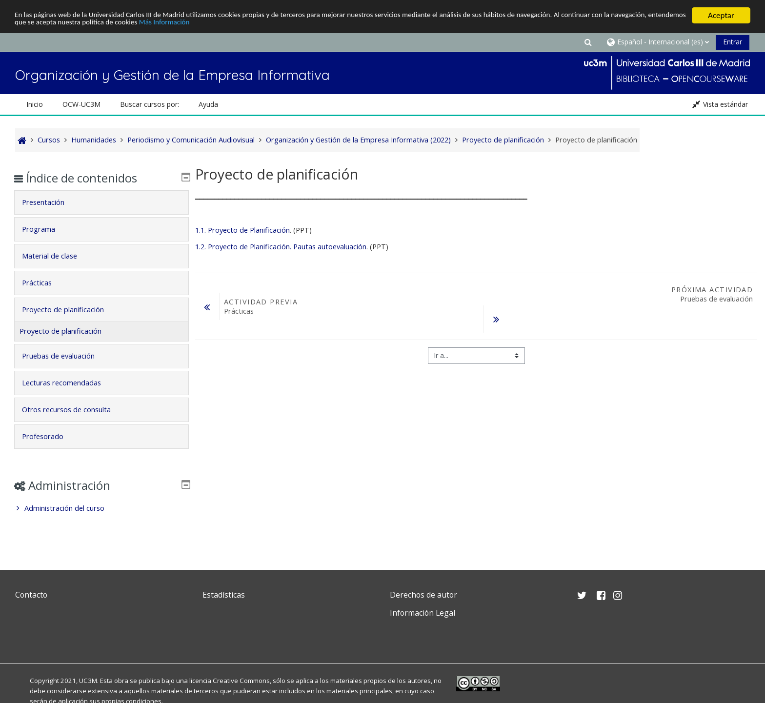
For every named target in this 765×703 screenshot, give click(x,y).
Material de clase (56, 256)
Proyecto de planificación (70, 309)
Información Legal (422, 612)
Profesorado (49, 436)
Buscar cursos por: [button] (149, 104)
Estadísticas (223, 594)
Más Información (269, 24)
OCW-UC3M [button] (81, 104)
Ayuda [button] (208, 104)
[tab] (101, 202)
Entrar (732, 41)
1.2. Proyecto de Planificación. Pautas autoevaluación (280, 246)
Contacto (31, 594)
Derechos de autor (423, 594)
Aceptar (721, 15)
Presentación (50, 202)
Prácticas (44, 282)
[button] (588, 42)
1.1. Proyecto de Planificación (242, 230)
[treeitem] (101, 508)
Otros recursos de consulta (73, 409)
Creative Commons (241, 680)
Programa (45, 229)
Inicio (34, 104)
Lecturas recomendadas (68, 382)
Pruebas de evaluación (65, 356)
